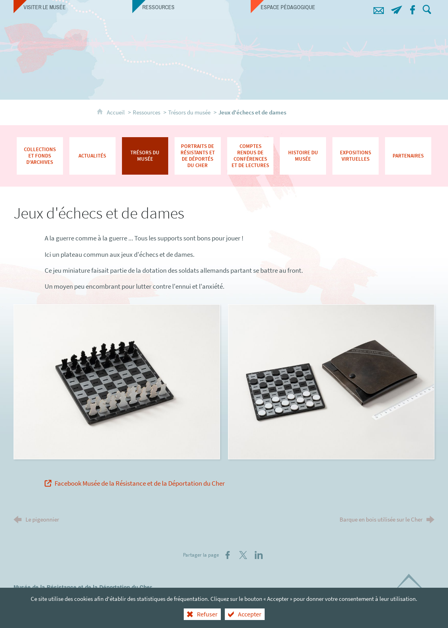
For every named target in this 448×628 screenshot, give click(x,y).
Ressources (146, 112)
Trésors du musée (189, 112)
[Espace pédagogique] (310, 7)
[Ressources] (191, 7)
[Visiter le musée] (73, 7)
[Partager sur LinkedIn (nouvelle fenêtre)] (258, 555)
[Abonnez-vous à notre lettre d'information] (396, 8)
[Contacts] (378, 8)
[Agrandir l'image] (117, 381)
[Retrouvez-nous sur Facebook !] (412, 8)
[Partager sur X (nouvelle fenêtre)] (243, 555)
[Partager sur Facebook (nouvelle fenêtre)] (227, 555)
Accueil (116, 112)
